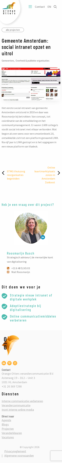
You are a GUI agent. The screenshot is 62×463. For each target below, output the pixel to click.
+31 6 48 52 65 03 (18, 268)
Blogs (5, 424)
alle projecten (13, 29)
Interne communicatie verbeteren (22, 401)
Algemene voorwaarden (19, 455)
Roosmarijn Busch (20, 253)
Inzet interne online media (18, 410)
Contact (40, 7)
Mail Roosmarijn (18, 272)
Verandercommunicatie (16, 405)
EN (49, 7)
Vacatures (8, 437)
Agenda (6, 420)
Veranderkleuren (12, 433)
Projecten (8, 429)
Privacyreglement (15, 451)
